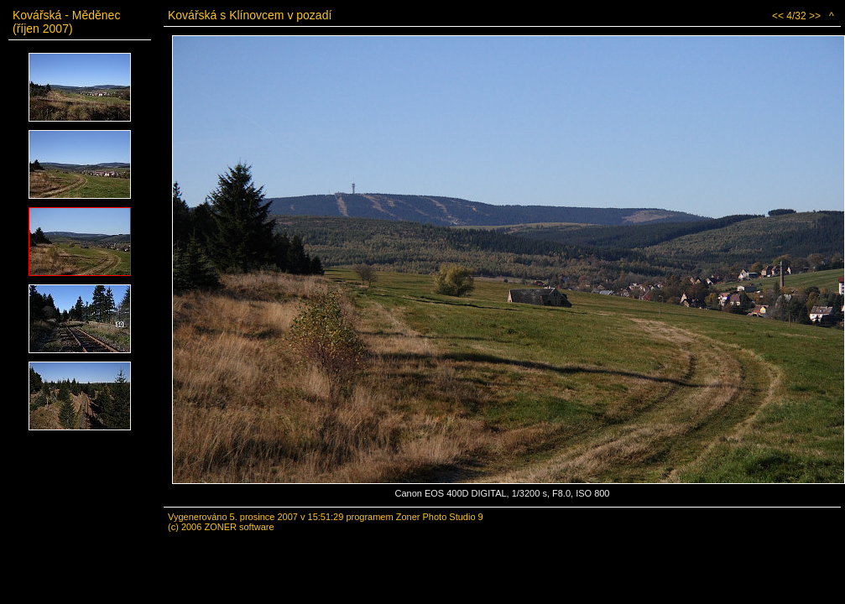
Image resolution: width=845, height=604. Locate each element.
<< (778, 16)
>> (815, 16)
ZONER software (239, 527)
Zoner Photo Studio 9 (439, 517)
